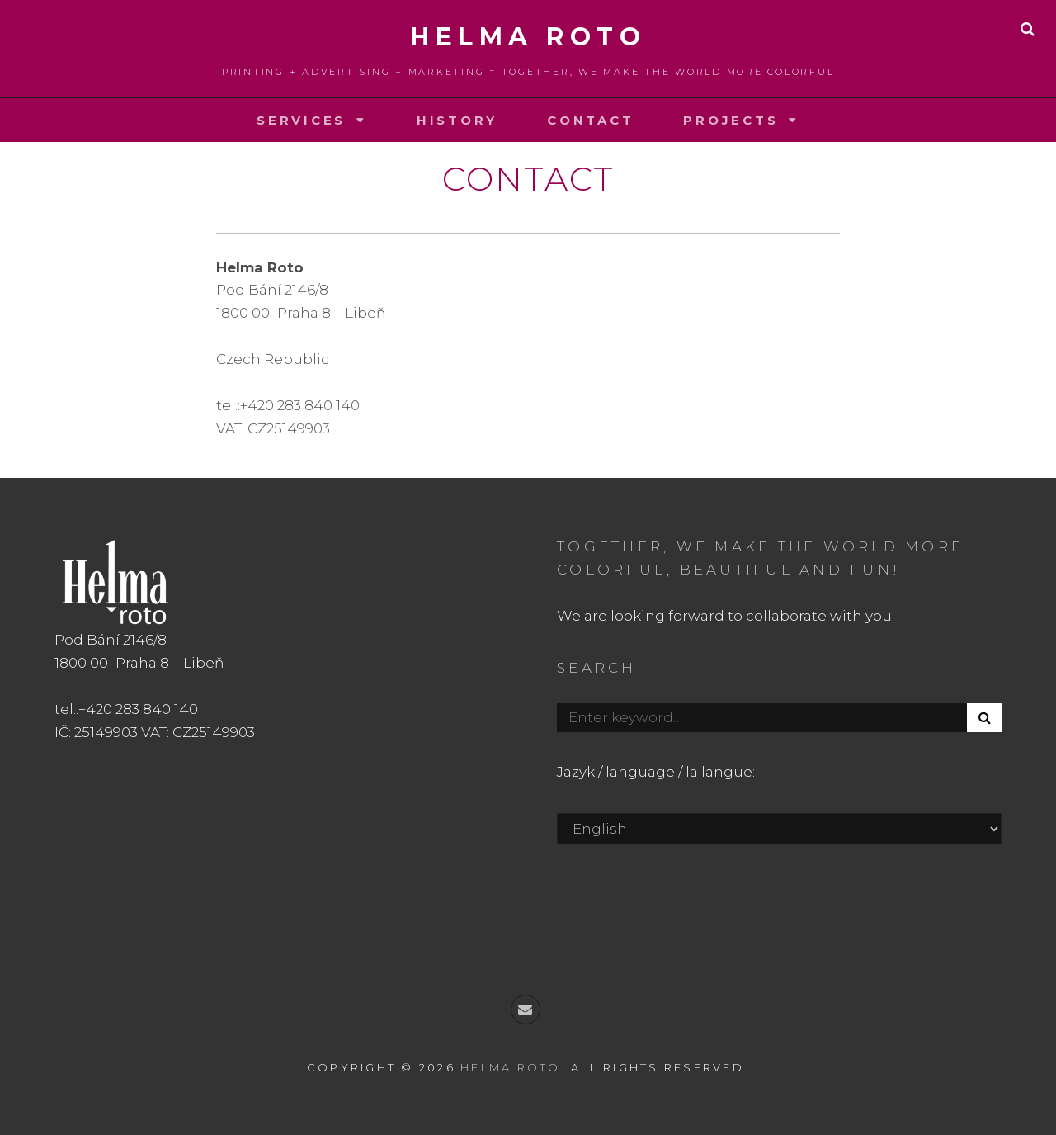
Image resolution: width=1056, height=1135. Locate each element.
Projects (730, 120)
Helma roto (528, 36)
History (457, 120)
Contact (590, 120)
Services (301, 120)
